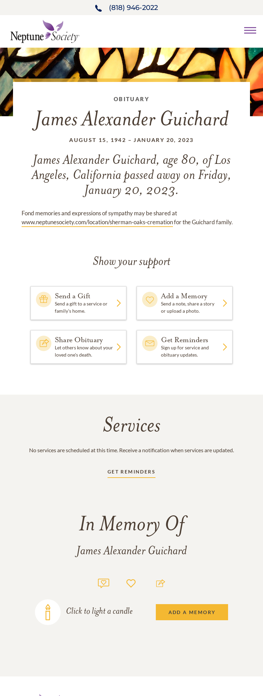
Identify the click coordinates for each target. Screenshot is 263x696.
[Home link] (44, 30)
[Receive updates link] (131, 473)
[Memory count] (103, 582)
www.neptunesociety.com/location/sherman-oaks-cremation (97, 222)
